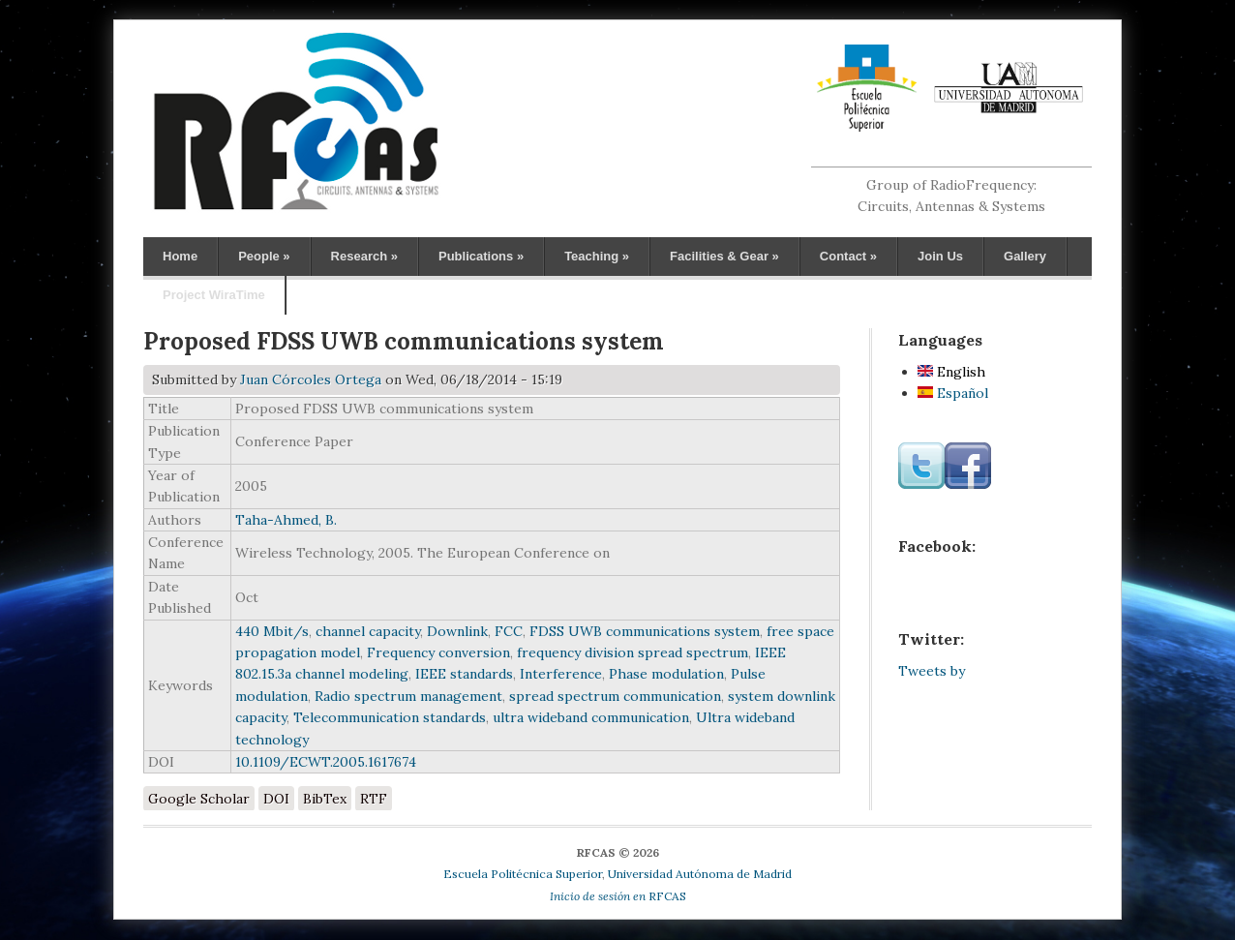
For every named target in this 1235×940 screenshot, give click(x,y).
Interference (561, 673)
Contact (848, 256)
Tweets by (931, 671)
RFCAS (618, 896)
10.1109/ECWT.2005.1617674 (325, 762)
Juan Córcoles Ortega (310, 379)
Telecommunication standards (389, 717)
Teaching (596, 256)
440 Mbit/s (272, 631)
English (951, 371)
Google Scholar (199, 798)
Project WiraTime (214, 295)
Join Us (940, 256)
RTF (373, 798)
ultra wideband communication (591, 717)
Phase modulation (666, 673)
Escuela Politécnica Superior (522, 873)
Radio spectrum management (408, 696)
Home (180, 256)
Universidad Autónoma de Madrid (700, 873)
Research (364, 256)
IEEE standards (464, 673)
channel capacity (368, 631)
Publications (481, 256)
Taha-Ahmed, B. (286, 520)
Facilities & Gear (724, 256)
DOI (276, 798)
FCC (509, 631)
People (263, 256)
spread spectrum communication (615, 696)
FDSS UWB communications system (644, 631)
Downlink (457, 631)
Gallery (1025, 256)
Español (953, 393)
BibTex (324, 798)
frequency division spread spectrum (632, 652)
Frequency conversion (438, 652)
